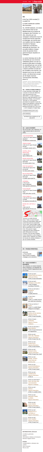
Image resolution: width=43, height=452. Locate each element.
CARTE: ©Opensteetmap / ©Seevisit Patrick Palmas (32, 86)
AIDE (29, 1)
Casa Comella (27, 196)
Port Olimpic (32, 419)
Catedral (26, 181)
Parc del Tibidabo (33, 335)
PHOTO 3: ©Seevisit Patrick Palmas (31, 84)
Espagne (25, 252)
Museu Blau (32, 343)
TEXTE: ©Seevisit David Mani (34, 81)
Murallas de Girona (34, 313)
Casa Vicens (32, 404)
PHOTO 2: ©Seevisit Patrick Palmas (32, 83)
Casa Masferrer (28, 135)
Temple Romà (27, 143)
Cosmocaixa (32, 373)
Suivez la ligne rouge (30, 218)
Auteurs (25, 435)
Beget (30, 305)
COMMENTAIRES (27, 110)
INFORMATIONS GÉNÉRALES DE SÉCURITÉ (32, 117)
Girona (30, 298)
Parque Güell (32, 351)
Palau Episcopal (28, 173)
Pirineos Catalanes (34, 283)
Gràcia (30, 388)
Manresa (31, 290)
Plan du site (26, 447)
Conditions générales (28, 434)
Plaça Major (26, 188)
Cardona (31, 320)
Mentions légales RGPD (29, 438)
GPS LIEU (35, 110)
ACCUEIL (25, 1)
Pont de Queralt (28, 166)
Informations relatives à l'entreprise (32, 437)
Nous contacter (26, 446)
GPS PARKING (26, 113)
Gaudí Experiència (34, 366)
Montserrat (32, 328)
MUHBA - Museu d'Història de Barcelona (32, 360)
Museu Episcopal (28, 158)
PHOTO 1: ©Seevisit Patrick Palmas (30, 82)
